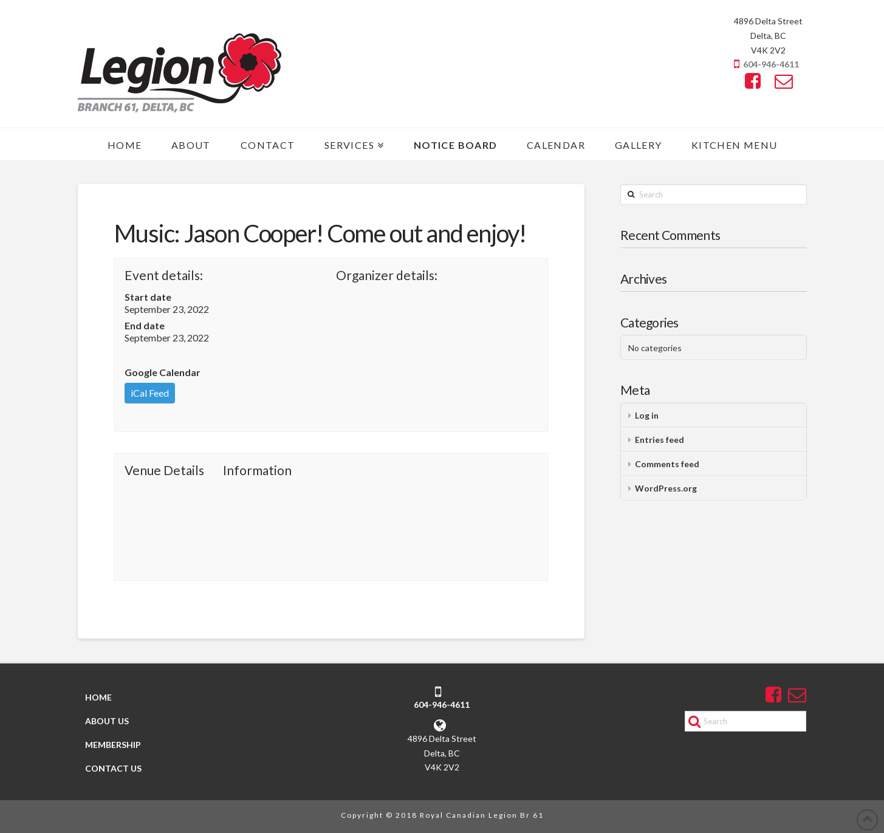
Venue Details (164, 470)
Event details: (164, 275)
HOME (97, 697)
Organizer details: (386, 275)
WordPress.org (666, 488)
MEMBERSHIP (112, 744)
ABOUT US (106, 721)
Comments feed (667, 464)
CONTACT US (112, 769)
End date (145, 325)
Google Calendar (162, 372)
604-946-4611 (771, 64)
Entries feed (659, 439)
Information (257, 470)
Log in (647, 415)
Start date (148, 297)
